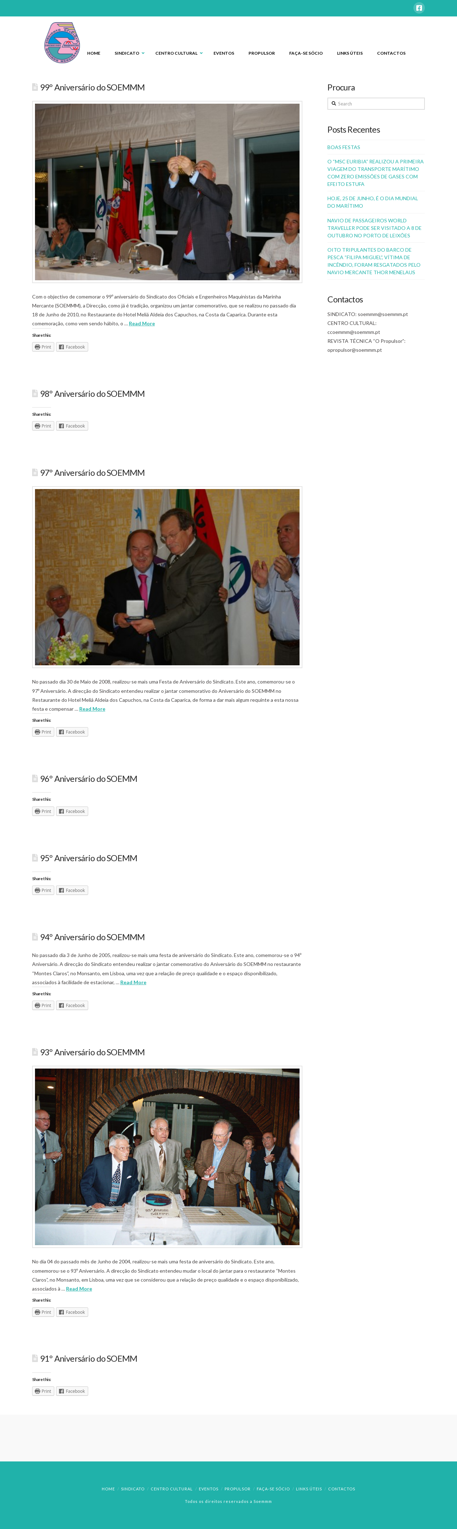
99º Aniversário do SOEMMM (92, 87)
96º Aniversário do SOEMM (88, 779)
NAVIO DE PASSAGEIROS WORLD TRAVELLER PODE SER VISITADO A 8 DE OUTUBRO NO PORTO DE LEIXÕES (374, 227)
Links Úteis (309, 1488)
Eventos (209, 1488)
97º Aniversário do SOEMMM (92, 473)
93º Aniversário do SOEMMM (92, 1052)
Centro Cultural (172, 1488)
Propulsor (238, 1488)
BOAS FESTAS (343, 147)
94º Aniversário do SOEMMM (92, 937)
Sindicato (133, 1488)
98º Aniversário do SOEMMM (92, 394)
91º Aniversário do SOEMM (88, 1358)
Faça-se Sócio (273, 1488)
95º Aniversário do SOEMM (88, 858)
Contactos (341, 1488)
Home (108, 1488)
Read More (142, 323)
